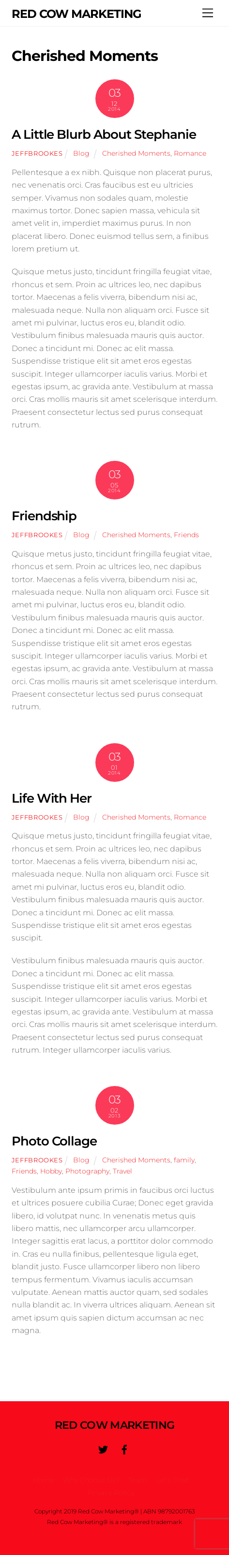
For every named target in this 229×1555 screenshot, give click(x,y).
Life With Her (52, 798)
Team (137, 1480)
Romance (190, 153)
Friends (186, 534)
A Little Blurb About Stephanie (104, 134)
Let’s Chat (172, 1480)
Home (43, 1480)
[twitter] (103, 1448)
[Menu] (207, 13)
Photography (87, 1171)
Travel (122, 1171)
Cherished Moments (136, 153)
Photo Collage (54, 1140)
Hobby (51, 1171)
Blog (81, 153)
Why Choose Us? (91, 1480)
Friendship (44, 515)
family (184, 1160)
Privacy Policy (111, 1492)
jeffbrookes (37, 153)
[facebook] (124, 1448)
